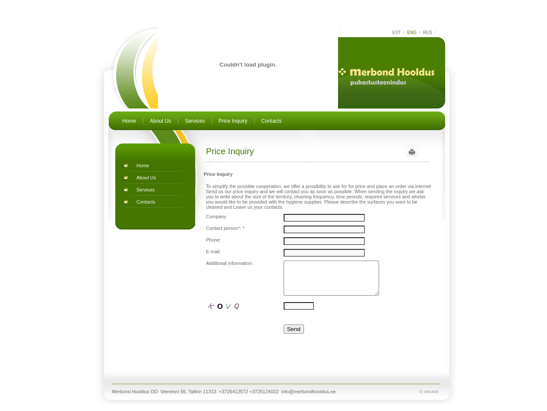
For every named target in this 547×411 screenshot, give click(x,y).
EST (396, 32)
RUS (427, 32)
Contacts (271, 121)
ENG (412, 32)
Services (195, 121)
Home (129, 121)
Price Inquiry (232, 121)
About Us (160, 121)
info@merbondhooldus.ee (308, 398)
